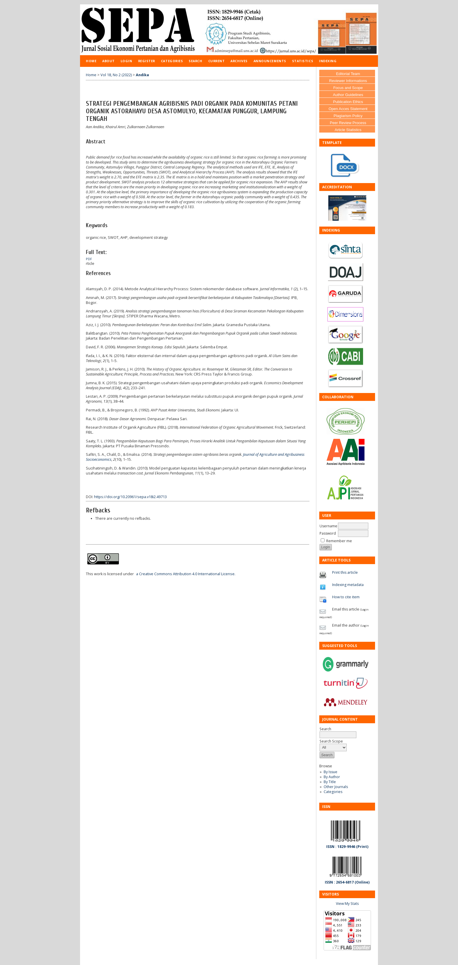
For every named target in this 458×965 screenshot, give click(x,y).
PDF (89, 259)
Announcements (270, 61)
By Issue (330, 771)
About (108, 61)
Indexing (327, 61)
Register (146, 61)
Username (328, 526)
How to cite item (346, 596)
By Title (330, 781)
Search (195, 61)
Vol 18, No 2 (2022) (116, 74)
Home (91, 61)
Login (126, 61)
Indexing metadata (348, 584)
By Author (332, 776)
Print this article (345, 572)
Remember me (339, 540)
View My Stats (347, 903)
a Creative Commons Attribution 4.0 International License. (185, 573)
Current (216, 61)
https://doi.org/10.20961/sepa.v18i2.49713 (130, 496)
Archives (238, 61)
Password (328, 533)
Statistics (302, 61)
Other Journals (336, 786)
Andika (142, 74)
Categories (333, 791)
